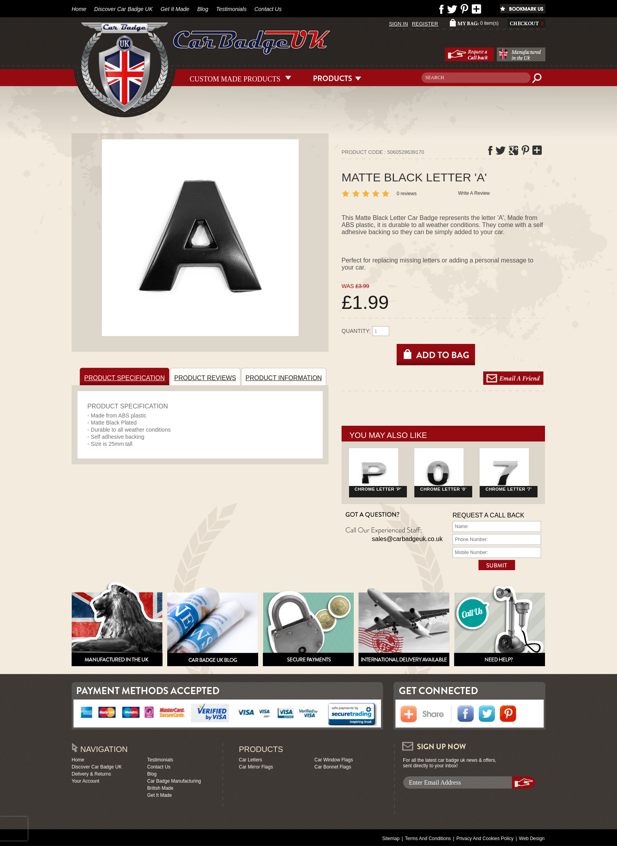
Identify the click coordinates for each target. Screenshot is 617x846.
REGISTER (425, 24)
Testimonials (231, 9)
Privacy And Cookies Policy (485, 838)
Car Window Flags (333, 760)
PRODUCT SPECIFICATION (125, 376)
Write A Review (474, 193)
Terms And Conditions (428, 838)
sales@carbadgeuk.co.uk (407, 539)
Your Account (85, 781)
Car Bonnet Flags (332, 767)
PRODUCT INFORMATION (285, 376)
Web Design (532, 838)
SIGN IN (398, 24)
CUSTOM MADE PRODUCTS (235, 78)
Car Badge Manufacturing (174, 781)
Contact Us (267, 9)
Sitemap (390, 838)
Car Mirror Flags (256, 767)
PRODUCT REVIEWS (206, 376)
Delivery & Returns (91, 774)
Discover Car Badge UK (123, 9)
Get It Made (175, 9)
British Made (160, 788)
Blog (202, 9)
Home (79, 9)
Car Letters (250, 760)
